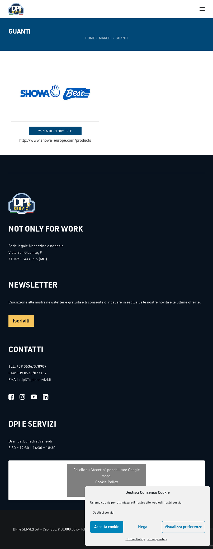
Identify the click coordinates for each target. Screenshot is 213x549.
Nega (142, 526)
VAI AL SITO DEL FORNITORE (55, 130)
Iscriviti (21, 321)
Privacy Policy (157, 539)
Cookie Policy (135, 539)
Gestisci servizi (103, 512)
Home (90, 38)
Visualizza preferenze (183, 526)
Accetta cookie (106, 526)
